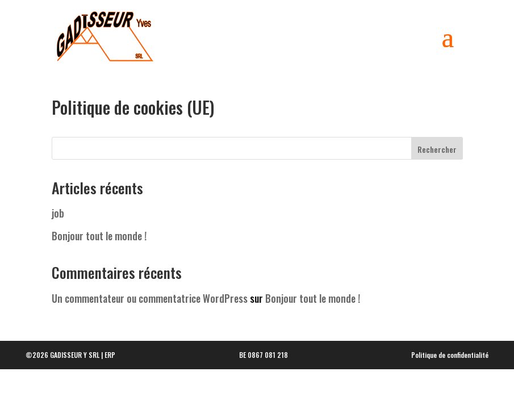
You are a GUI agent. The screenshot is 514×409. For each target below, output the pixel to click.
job (58, 218)
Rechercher (437, 155)
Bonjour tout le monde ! (99, 241)
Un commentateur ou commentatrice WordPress (150, 304)
